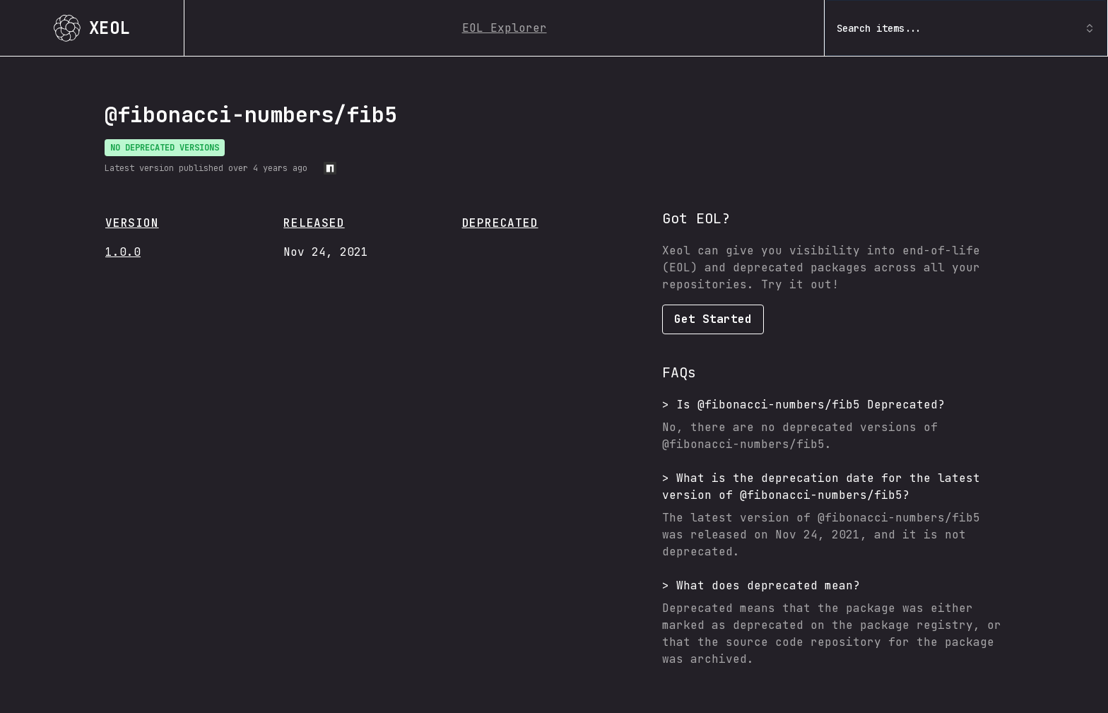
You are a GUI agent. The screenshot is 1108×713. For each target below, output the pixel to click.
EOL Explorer (504, 27)
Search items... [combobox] (966, 28)
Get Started (713, 319)
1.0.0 (123, 251)
